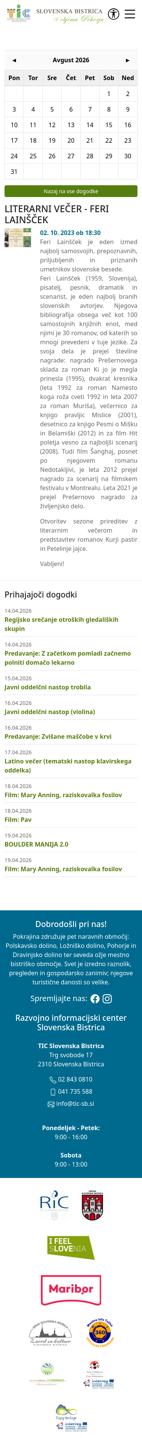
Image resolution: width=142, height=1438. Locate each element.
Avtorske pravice (98, 1421)
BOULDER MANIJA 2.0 (36, 813)
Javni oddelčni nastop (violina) (50, 680)
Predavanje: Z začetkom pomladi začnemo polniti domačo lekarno (68, 626)
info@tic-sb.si (71, 1072)
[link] (115, 14)
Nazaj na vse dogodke (71, 159)
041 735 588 (71, 1060)
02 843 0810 (71, 1048)
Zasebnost (92, 1430)
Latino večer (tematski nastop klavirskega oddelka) (68, 734)
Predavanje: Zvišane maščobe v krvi (58, 705)
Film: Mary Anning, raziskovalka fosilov (63, 763)
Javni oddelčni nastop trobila (48, 655)
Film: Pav (18, 788)
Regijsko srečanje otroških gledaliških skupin (62, 592)
